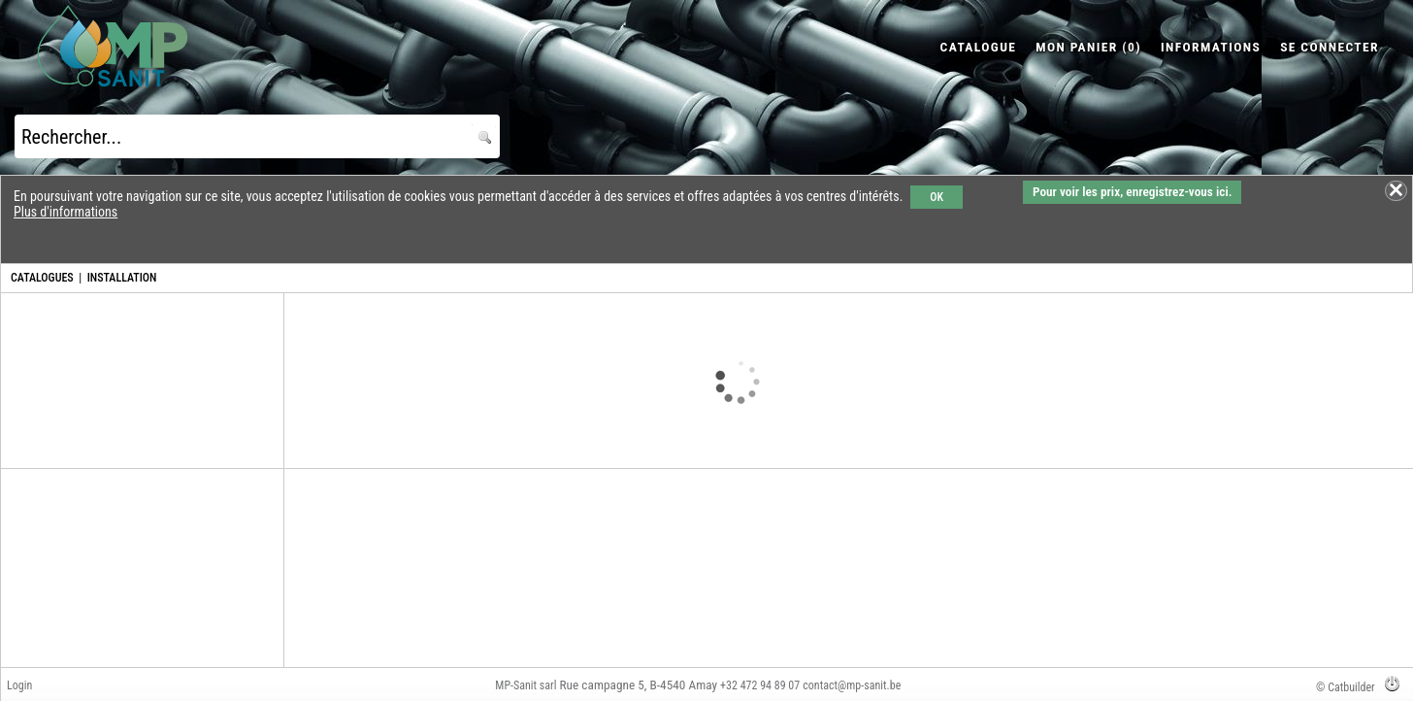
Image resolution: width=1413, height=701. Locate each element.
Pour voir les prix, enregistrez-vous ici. (1132, 191)
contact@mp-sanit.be (852, 685)
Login (19, 685)
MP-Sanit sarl (525, 685)
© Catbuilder (1345, 687)
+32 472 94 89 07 (760, 685)
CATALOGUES (42, 277)
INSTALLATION (122, 277)
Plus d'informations (65, 211)
